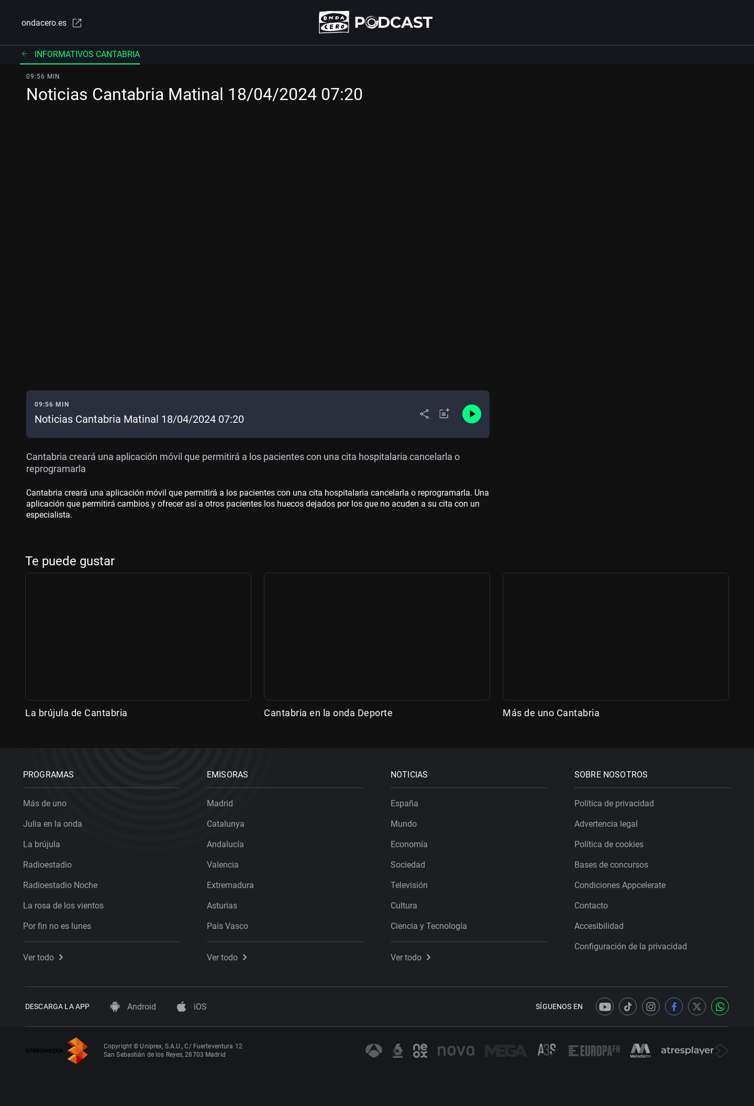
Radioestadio (49, 863)
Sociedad (410, 863)
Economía (411, 842)
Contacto (593, 903)
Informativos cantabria (80, 55)
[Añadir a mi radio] (444, 414)
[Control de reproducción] (471, 415)
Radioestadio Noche (62, 883)
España (406, 801)
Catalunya (228, 822)
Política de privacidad (616, 801)
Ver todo (45, 955)
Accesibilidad (601, 924)
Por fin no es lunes (59, 924)
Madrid (222, 801)
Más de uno (47, 801)
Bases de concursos (613, 863)
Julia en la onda (54, 822)
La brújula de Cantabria (76, 713)
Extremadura (232, 883)
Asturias (224, 903)
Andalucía (227, 842)
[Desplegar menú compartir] (424, 414)
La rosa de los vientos (65, 903)
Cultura (406, 903)
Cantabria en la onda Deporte (328, 713)
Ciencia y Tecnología (431, 924)
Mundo (406, 822)
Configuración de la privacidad (632, 944)
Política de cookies (611, 842)
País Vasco (229, 924)
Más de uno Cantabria (551, 713)
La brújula (43, 842)
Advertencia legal (608, 822)
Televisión (411, 883)
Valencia (225, 863)
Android (133, 1007)
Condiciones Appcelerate (622, 883)
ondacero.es (50, 23)
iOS (192, 1007)
